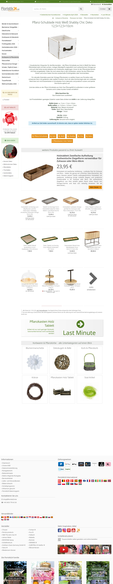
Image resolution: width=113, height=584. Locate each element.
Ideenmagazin (8, 176)
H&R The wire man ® (9, 535)
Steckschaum (6, 77)
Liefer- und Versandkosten (11, 481)
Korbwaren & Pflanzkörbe (59, 18)
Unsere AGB (6, 465)
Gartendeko (7, 173)
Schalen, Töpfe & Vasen (9, 67)
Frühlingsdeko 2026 (8, 44)
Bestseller (84, 15)
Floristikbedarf (6, 40)
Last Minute (105, 15)
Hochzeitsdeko (7, 50)
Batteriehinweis (7, 473)
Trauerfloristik (6, 80)
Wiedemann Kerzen (8, 550)
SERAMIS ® (33, 542)
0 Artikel (102, 9)
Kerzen (4, 54)
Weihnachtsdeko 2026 (9, 84)
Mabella (32, 537)
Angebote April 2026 (70, 15)
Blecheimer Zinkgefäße (9, 27)
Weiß (62, 136)
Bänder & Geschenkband (10, 24)
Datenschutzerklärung (9, 468)
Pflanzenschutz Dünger (9, 64)
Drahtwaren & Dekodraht (10, 37)
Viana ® (5, 548)
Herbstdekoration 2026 (9, 47)
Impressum (6, 463)
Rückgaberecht (7, 471)
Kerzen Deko (7, 161)
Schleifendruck (7, 542)
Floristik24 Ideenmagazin (10, 491)
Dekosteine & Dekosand (10, 34)
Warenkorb (96, 4)
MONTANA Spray (8, 540)
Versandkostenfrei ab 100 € (15, 1)
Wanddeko (7, 167)
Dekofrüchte (6, 30)
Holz (54, 136)
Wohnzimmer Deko (10, 164)
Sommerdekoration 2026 (10, 74)
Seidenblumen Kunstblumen (50, 15)
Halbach (32, 535)
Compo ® (32, 530)
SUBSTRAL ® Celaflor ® (37, 545)
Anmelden (107, 4)
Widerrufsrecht (7, 483)
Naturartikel (6, 60)
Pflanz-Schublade (40, 136)
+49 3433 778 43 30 (10, 502)
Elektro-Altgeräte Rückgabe (11, 476)
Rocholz (31, 540)
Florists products (7, 532)
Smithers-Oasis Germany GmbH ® (13, 545)
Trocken (6, 100)
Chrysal (4, 530)
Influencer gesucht (8, 488)
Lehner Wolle (6, 537)
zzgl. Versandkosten (41, 310)
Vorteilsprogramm (8, 486)
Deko (90, 136)
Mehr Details (95, 187)
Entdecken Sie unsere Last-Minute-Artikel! (10, 131)
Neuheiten (95, 15)
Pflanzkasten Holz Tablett (75, 18)
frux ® (31, 532)
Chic (81, 136)
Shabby (72, 136)
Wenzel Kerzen (34, 548)
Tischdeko (6, 170)
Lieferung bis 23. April (43, 1)
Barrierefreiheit (7, 478)
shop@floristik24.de (10, 499)
